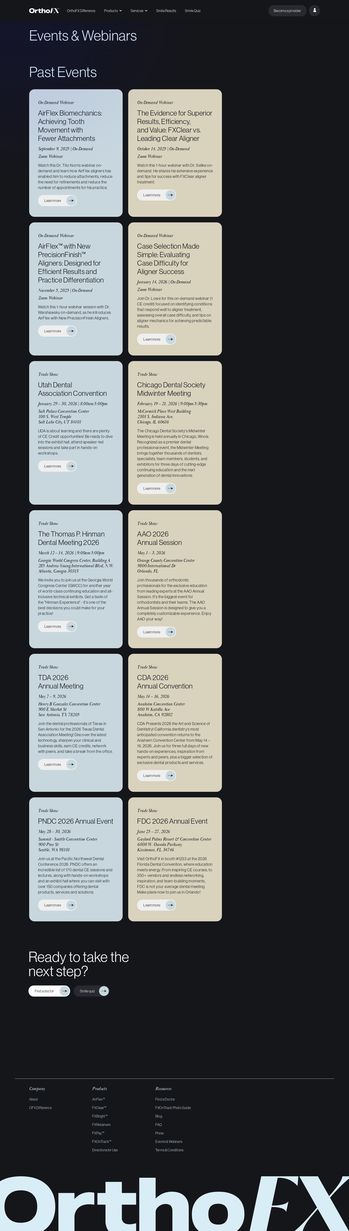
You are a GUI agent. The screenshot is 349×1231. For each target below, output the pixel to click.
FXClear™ (99, 1108)
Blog (158, 1116)
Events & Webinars (168, 1142)
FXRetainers (101, 1125)
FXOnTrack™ (101, 1142)
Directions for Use (105, 1150)
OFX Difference (40, 1108)
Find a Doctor (165, 1099)
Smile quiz (88, 991)
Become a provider (287, 11)
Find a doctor (45, 991)
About (33, 1099)
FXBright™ (99, 1116)
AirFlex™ (98, 1099)
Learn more (54, 200)
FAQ (158, 1125)
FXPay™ (98, 1133)
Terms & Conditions (169, 1150)
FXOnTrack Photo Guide (173, 1108)
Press (159, 1133)
